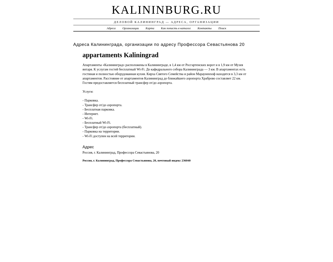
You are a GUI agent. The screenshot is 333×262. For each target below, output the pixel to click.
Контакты (204, 28)
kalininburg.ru (167, 9)
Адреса (111, 28)
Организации (130, 28)
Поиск (222, 28)
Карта (150, 28)
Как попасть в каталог (176, 28)
